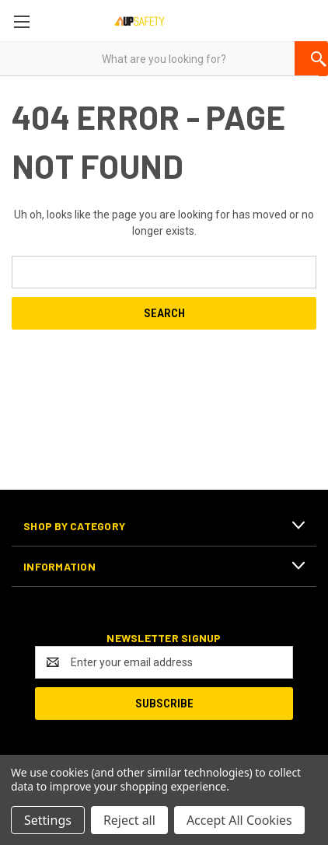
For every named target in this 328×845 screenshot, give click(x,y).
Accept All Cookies (239, 820)
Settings (48, 820)
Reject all (129, 820)
